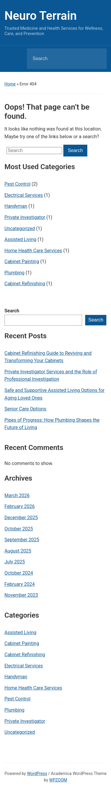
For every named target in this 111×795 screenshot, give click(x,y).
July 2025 (14, 562)
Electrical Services (23, 195)
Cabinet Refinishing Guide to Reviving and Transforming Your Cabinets (47, 357)
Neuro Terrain (40, 16)
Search (11, 311)
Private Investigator (24, 217)
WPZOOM (58, 780)
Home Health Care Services (33, 250)
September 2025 (21, 539)
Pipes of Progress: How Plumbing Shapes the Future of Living (51, 424)
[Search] (59, 58)
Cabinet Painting (21, 261)
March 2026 (17, 495)
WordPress (37, 773)
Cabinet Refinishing (24, 283)
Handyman (15, 206)
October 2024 (18, 573)
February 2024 (19, 584)
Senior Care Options (25, 409)
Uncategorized (19, 228)
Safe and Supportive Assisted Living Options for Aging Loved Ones (54, 394)
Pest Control (17, 184)
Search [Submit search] (97, 58)
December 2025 (21, 517)
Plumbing (14, 273)
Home (10, 84)
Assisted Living (20, 239)
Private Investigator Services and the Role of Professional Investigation (50, 375)
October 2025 (18, 529)
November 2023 (21, 595)
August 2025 (17, 551)
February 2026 (19, 506)
